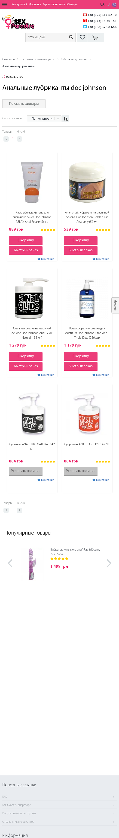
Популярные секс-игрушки (19, 813)
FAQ (4, 797)
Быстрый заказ (26, 250)
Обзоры (72, 4)
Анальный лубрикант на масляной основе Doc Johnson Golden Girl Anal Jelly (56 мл (87, 217)
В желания (47, 259)
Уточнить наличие (25, 471)
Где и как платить (54, 4)
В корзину (26, 240)
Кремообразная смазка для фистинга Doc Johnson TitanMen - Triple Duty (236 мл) (87, 333)
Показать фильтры (24, 104)
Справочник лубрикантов (18, 822)
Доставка (35, 4)
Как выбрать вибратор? (16, 805)
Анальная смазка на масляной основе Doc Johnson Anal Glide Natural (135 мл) (32, 333)
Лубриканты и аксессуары (37, 59)
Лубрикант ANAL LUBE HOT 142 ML (87, 444)
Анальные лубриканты (18, 66)
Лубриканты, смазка (73, 59)
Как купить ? (19, 4)
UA (102, 4)
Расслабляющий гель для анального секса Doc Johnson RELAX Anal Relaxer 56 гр (32, 217)
